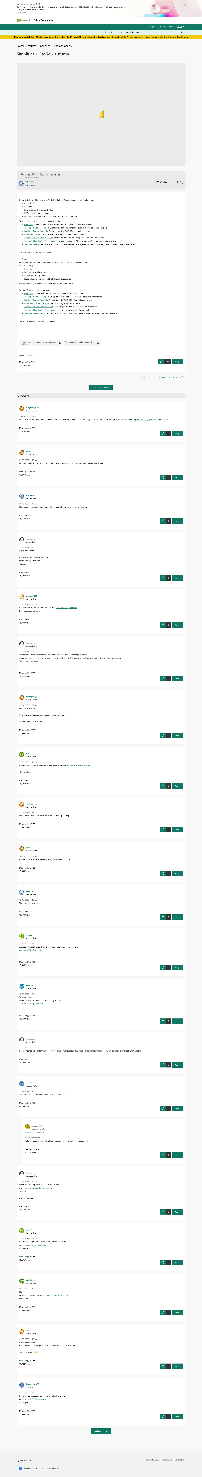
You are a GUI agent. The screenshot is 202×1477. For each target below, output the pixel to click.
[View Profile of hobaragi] (29, 985)
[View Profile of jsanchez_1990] (31, 596)
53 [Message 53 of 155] (28, 1360)
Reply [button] (177, 361)
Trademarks (179, 1460)
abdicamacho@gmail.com (41, 1188)
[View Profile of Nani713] (29, 1330)
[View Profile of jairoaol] (34, 1125)
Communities (92, 20)
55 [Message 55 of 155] (28, 1256)
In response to (34, 1132)
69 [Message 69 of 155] (28, 572)
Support (125, 20)
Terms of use (167, 1460)
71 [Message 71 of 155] (28, 471)
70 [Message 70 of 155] (28, 515)
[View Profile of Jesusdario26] (31, 1082)
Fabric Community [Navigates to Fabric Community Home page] (43, 20)
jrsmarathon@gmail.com (66, 607)
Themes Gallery (63, 45)
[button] (181, 196)
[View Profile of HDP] (27, 753)
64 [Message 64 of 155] (28, 824)
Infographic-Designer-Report (36, 227)
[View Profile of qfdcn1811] (30, 891)
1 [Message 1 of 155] (27, 362)
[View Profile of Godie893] (29, 1229)
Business (30, 356)
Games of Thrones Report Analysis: (38, 237)
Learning (114, 20)
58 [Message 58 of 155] (34, 1149)
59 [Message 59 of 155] (28, 1059)
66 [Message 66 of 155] (28, 730)
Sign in (162, 26)
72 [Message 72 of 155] (28, 428)
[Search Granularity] (112, 32)
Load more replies (101, 1431)
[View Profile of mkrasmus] (30, 451)
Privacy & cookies (152, 1460)
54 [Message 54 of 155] (28, 1307)
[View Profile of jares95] (28, 847)
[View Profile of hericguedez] (30, 495)
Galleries (45, 45)
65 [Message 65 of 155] (28, 780)
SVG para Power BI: (32, 244)
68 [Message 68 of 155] (28, 619)
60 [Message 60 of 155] (28, 1015)
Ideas (81, 20)
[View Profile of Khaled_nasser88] (32, 1384)
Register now (182, 37)
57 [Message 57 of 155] (28, 1103)
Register (153, 26)
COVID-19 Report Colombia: (36, 231)
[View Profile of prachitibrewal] (31, 803)
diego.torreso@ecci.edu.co (36, 1245)
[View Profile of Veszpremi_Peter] (32, 407)
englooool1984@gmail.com (31, 950)
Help (171, 26)
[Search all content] (154, 32)
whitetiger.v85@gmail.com (32, 1003)
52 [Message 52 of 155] (28, 1411)
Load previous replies (101, 387)
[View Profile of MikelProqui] (30, 1280)
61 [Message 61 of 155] (28, 962)
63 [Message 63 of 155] (28, 868)
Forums (59, 20)
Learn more (21, 12)
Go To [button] (179, 26)
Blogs (104, 20)
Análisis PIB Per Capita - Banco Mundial (41, 241)
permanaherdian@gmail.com (79, 765)
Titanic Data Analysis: (33, 234)
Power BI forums (26, 45)
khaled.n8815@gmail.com (36, 1399)
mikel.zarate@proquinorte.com (54, 1295)
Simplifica (28, 224)
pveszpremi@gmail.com (145, 419)
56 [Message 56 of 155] (28, 1206)
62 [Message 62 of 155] (28, 911)
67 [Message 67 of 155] (28, 673)
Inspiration (70, 20)
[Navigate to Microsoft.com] (24, 20)
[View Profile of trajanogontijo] (31, 696)
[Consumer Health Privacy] (50, 1468)
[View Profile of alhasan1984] (31, 935)
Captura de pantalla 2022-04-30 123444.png (39, 342)
